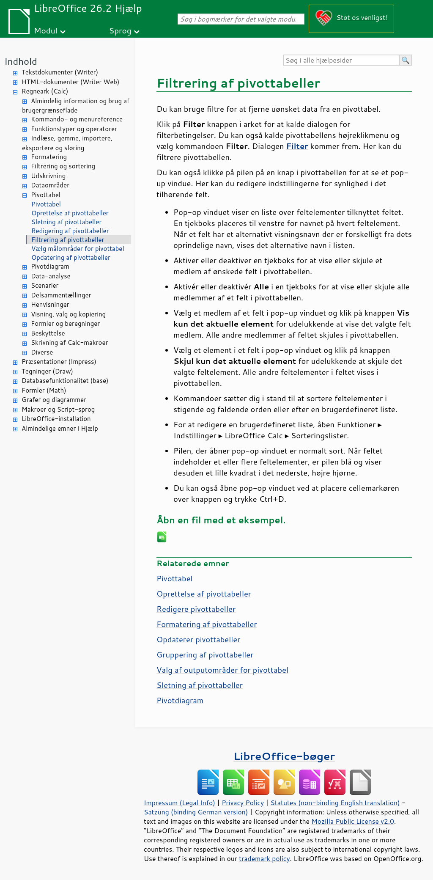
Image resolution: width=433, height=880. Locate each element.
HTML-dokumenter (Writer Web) (70, 81)
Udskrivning (48, 175)
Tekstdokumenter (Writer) (60, 72)
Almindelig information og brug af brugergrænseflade (75, 105)
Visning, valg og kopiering (68, 314)
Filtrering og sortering (63, 166)
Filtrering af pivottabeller (67, 239)
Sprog (120, 30)
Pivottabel (45, 194)
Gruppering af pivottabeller (204, 654)
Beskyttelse (48, 333)
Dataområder (50, 185)
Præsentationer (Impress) (59, 361)
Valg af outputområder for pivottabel (222, 669)
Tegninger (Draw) (47, 371)
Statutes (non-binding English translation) (335, 802)
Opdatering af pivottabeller (70, 257)
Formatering (49, 156)
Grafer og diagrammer (54, 399)
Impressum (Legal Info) (179, 802)
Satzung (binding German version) (196, 812)
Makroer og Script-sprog (58, 409)
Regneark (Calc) (45, 91)
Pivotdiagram (50, 266)
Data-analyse (51, 276)
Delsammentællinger (61, 295)
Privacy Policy (243, 802)
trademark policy (264, 858)
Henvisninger (50, 304)
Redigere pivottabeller (196, 608)
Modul (46, 30)
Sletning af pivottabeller (66, 221)
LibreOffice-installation (56, 418)
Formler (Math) (44, 390)
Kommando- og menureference (77, 119)
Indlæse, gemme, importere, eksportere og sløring (67, 143)
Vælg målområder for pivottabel (77, 248)
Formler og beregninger (65, 323)
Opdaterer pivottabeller (198, 639)
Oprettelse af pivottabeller (70, 213)
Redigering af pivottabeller (70, 230)
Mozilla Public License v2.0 (352, 821)
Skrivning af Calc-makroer (69, 342)
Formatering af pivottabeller (206, 624)
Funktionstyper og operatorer (74, 128)
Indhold (20, 61)
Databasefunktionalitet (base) (65, 380)
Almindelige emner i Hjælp (60, 428)
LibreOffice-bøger (284, 755)
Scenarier (44, 285)
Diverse (42, 352)
